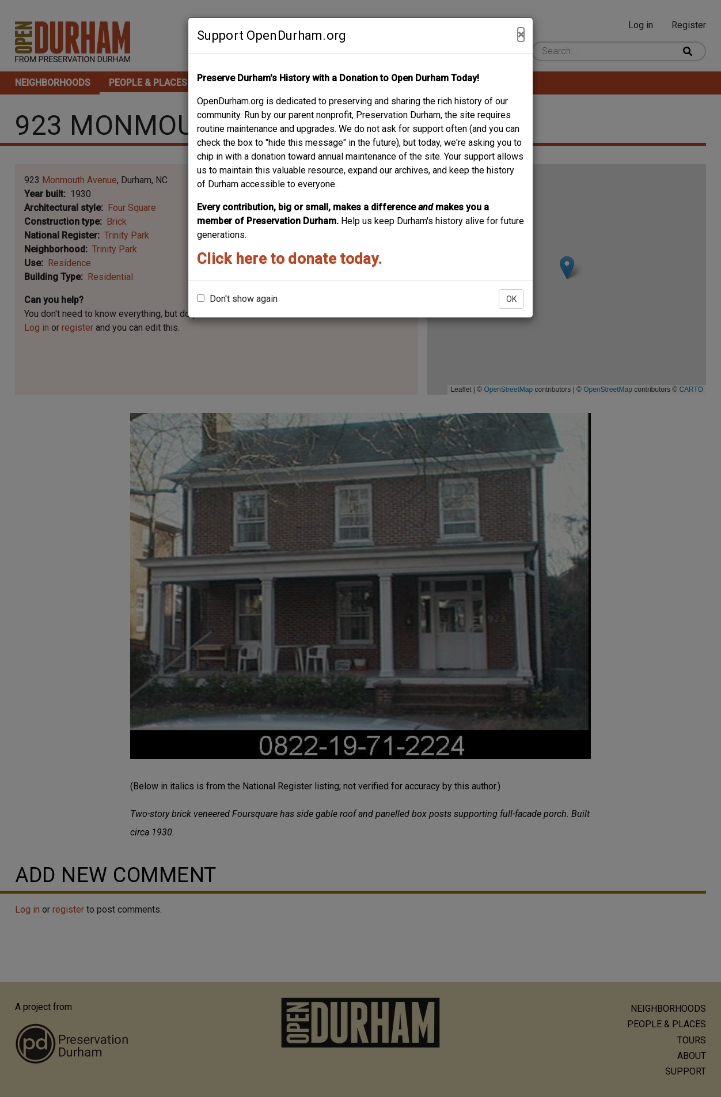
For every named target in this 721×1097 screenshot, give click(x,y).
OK (511, 299)
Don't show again (237, 298)
